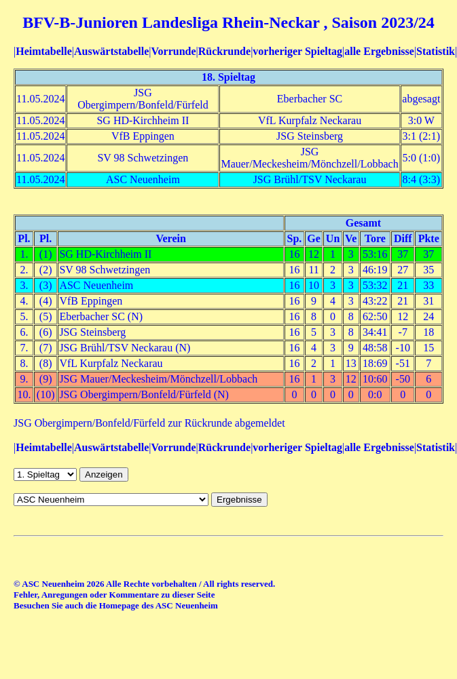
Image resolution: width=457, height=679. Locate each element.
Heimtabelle (44, 51)
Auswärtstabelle (111, 51)
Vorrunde (173, 51)
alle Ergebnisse (379, 51)
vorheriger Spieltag (297, 51)
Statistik (435, 51)
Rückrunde (224, 51)
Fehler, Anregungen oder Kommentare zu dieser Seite (114, 594)
